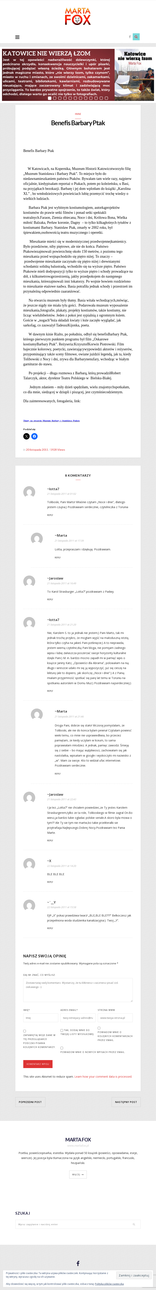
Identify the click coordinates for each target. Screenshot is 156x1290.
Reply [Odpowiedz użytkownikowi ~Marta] (57, 558)
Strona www (106, 1010)
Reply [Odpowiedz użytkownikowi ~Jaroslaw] (50, 600)
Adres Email (69, 1010)
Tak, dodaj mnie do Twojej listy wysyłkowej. (77, 1032)
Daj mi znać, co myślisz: (39, 975)
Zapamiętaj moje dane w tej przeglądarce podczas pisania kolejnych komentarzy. (39, 1041)
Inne (78, 114)
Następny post (126, 1102)
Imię (26, 1010)
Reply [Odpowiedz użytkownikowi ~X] (50, 882)
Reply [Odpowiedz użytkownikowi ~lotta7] (50, 515)
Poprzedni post (30, 1102)
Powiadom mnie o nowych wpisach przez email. (92, 1052)
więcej (76, 1175)
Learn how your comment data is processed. (103, 1077)
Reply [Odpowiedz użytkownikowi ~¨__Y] (50, 928)
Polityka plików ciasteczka (109, 1284)
